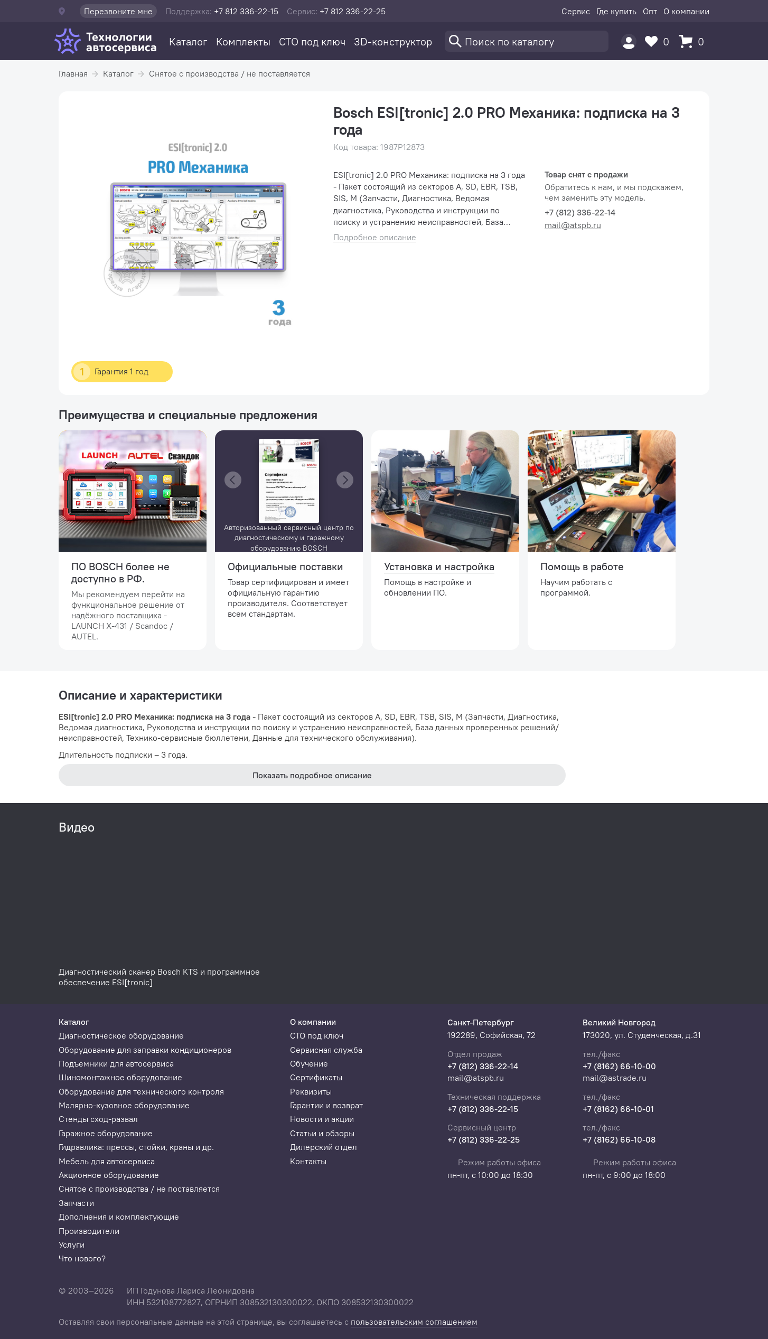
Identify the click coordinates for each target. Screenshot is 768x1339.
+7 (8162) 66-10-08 (619, 1139)
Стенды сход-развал (98, 1119)
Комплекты (243, 41)
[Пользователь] (628, 41)
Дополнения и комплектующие (119, 1216)
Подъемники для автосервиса (116, 1063)
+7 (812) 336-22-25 (483, 1139)
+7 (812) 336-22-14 (482, 1066)
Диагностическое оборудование (121, 1035)
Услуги (72, 1244)
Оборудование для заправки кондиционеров (145, 1049)
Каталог (188, 41)
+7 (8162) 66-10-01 (618, 1109)
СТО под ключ (312, 41)
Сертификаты (316, 1077)
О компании (686, 11)
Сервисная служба (326, 1049)
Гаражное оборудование (106, 1133)
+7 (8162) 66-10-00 (619, 1066)
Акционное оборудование (109, 1175)
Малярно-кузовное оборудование (124, 1105)
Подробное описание (374, 237)
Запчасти (76, 1202)
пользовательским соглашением (414, 1321)
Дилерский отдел (323, 1147)
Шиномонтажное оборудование (120, 1077)
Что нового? (82, 1258)
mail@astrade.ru (615, 1077)
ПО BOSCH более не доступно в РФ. (120, 572)
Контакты (308, 1161)
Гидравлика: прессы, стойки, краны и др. (136, 1147)
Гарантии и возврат (326, 1105)
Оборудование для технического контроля (141, 1091)
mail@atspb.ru (573, 225)
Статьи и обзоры (322, 1133)
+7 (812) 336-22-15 (482, 1109)
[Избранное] (660, 41)
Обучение (309, 1063)
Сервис (575, 11)
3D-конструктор (393, 41)
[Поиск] (526, 41)
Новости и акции (322, 1119)
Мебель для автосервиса (107, 1161)
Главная (73, 73)
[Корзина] (694, 41)
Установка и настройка (439, 566)
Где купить (616, 11)
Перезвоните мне (118, 11)
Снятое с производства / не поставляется (229, 73)
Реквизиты (311, 1091)
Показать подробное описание (312, 775)
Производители (89, 1230)
